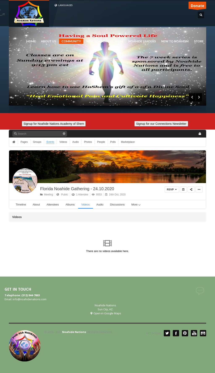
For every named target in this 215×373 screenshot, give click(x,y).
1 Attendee (80, 194)
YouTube (194, 333)
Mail (203, 333)
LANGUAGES (63, 5)
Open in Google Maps (105, 313)
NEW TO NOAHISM (174, 41)
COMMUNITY (71, 41)
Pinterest (185, 333)
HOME (30, 41)
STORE (199, 41)
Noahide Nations (74, 332)
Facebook (176, 333)
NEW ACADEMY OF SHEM (103, 41)
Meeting (46, 194)
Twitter (167, 333)
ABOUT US (47, 41)
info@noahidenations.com (29, 299)
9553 (97, 194)
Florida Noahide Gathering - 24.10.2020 (77, 188)
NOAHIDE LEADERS (141, 41)
